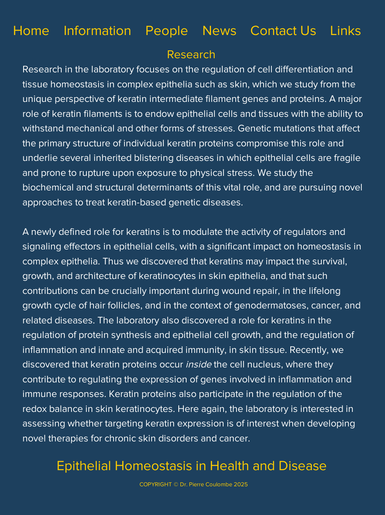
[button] (97, 30)
